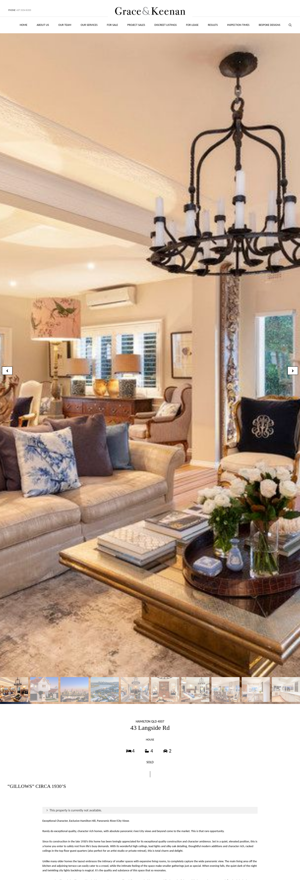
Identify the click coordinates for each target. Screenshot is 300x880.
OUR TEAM (64, 25)
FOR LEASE (192, 25)
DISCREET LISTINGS (165, 25)
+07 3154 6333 (23, 10)
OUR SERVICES (89, 25)
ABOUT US (43, 25)
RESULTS (213, 25)
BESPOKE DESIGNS (269, 25)
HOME (23, 25)
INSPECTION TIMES (238, 25)
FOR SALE (112, 25)
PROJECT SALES (136, 25)
